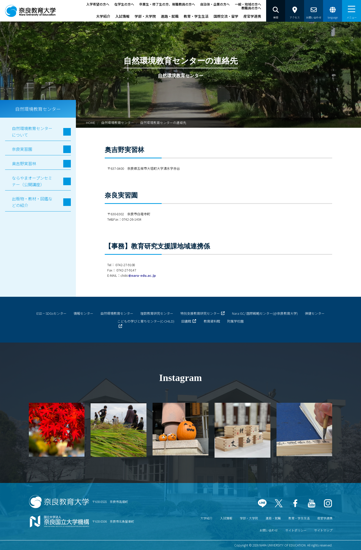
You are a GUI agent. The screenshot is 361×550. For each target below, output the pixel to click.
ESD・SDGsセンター (51, 313)
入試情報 (122, 16)
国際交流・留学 (226, 16)
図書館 (186, 321)
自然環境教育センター (117, 122)
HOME (90, 122)
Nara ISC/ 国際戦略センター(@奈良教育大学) (265, 313)
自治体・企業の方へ (215, 4)
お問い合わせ (269, 530)
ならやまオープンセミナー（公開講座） (32, 181)
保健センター (315, 313)
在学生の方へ (124, 4)
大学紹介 (103, 16)
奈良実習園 (22, 149)
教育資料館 (212, 321)
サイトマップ (323, 530)
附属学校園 (235, 321)
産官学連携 (252, 16)
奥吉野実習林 (24, 163)
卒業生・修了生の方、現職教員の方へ (167, 4)
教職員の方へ (251, 8)
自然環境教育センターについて (32, 131)
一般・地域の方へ (248, 4)
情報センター (83, 313)
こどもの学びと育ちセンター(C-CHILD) (145, 321)
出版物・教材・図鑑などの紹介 (32, 202)
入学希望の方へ (97, 4)
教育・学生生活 (196, 16)
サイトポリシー (296, 530)
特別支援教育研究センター (200, 313)
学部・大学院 (145, 16)
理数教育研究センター (156, 313)
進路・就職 (170, 16)
